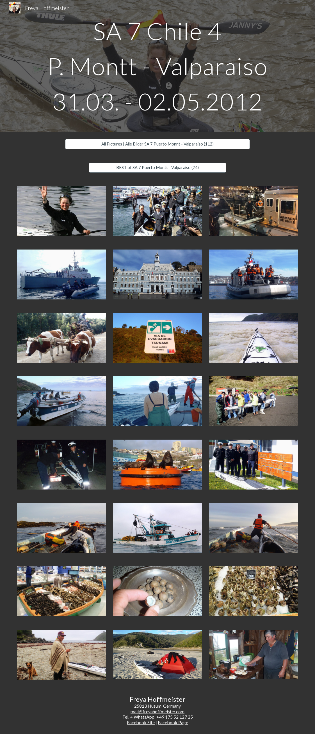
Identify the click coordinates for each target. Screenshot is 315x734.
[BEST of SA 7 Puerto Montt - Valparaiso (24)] (157, 167)
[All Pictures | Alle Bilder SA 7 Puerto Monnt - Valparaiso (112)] (157, 144)
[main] (157, 66)
